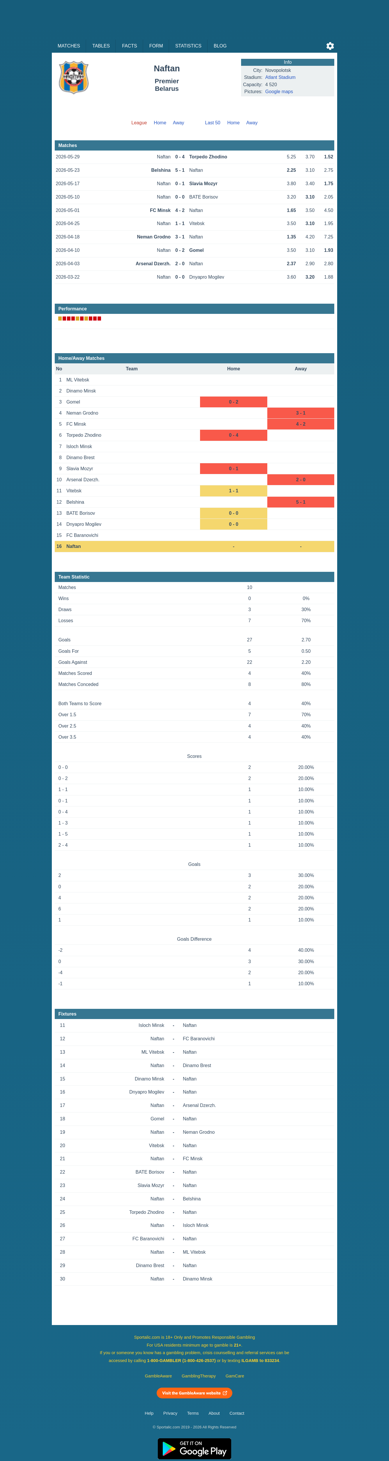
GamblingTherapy (199, 1376)
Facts (129, 45)
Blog (220, 45)
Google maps (279, 91)
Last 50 (212, 122)
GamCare (235, 1376)
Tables (101, 45)
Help (149, 1413)
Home (160, 122)
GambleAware (158, 1376)
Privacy (170, 1413)
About (214, 1413)
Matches (69, 45)
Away (178, 122)
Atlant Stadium (280, 77)
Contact (236, 1413)
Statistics (188, 45)
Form (156, 45)
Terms (193, 1413)
